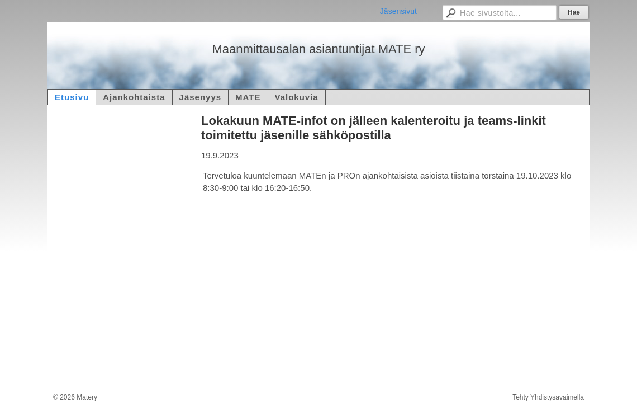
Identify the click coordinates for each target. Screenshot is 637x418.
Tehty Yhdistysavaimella (548, 397)
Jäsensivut (398, 11)
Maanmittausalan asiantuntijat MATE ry (318, 49)
